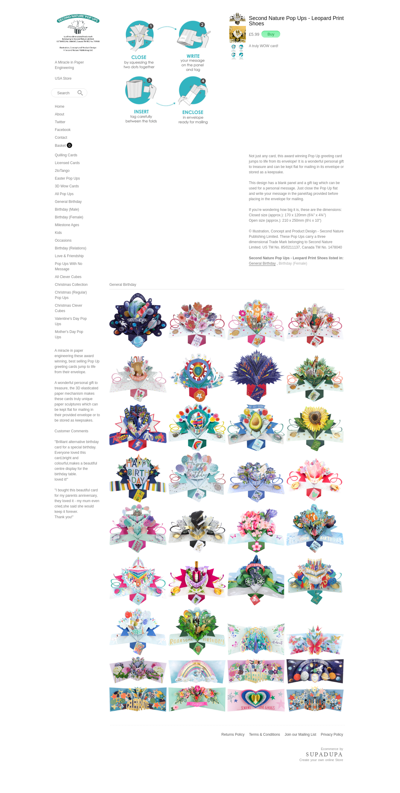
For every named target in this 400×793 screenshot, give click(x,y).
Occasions (63, 240)
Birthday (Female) (69, 217)
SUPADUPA (324, 754)
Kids (58, 233)
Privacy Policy (332, 734)
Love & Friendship (69, 256)
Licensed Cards (67, 163)
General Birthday (68, 202)
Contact (61, 137)
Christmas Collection (71, 285)
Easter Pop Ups (67, 178)
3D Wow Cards (67, 186)
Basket (61, 146)
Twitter (60, 122)
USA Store (63, 78)
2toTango (62, 171)
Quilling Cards (66, 155)
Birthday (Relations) (70, 248)
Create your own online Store (321, 760)
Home (59, 106)
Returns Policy (232, 734)
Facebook (63, 130)
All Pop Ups (64, 194)
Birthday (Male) (67, 209)
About (59, 114)
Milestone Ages (67, 225)
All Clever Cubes (68, 277)
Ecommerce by (332, 749)
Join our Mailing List (300, 734)
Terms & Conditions (264, 734)
